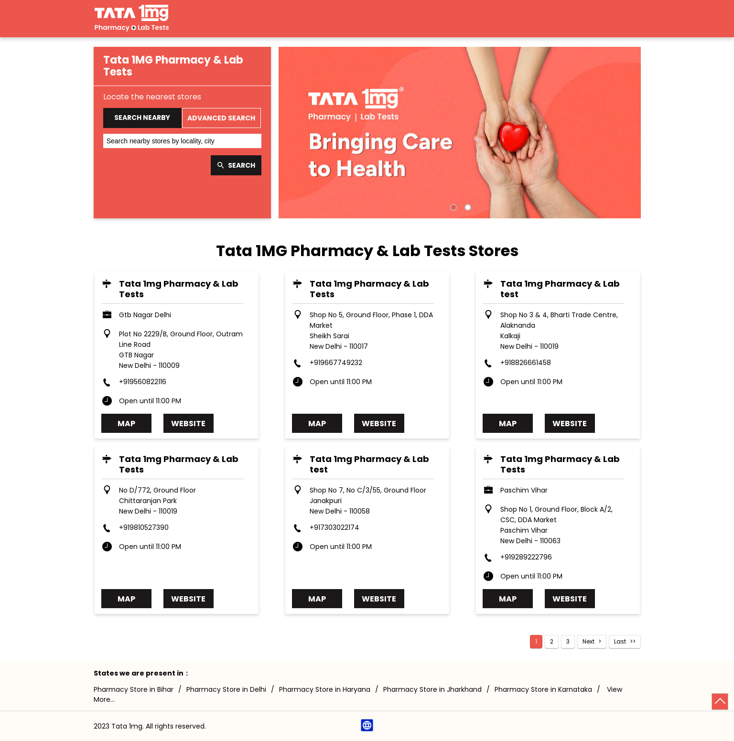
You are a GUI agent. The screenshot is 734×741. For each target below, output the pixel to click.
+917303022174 (334, 527)
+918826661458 (525, 362)
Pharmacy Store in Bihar (133, 689)
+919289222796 (526, 557)
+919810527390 (144, 527)
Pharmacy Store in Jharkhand (432, 689)
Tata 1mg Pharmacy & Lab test (560, 289)
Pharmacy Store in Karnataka (543, 689)
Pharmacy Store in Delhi (226, 689)
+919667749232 (336, 362)
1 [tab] (452, 206)
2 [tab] (466, 206)
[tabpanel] (460, 132)
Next (588, 641)
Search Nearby (142, 117)
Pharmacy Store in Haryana (324, 689)
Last (620, 641)
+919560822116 (142, 382)
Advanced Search (221, 118)
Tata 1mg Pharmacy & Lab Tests (178, 289)
